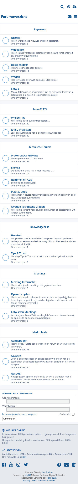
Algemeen (40, 29)
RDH (24, 456)
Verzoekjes (17, 49)
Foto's (15, 89)
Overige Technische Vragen (28, 206)
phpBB (28, 475)
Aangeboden (19, 340)
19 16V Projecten (21, 129)
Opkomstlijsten (20, 294)
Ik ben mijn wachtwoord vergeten (19, 414)
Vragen (15, 76)
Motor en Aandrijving (24, 155)
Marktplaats (39, 332)
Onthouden (66, 414)
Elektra (15, 167)
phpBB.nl (52, 478)
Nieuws (15, 37)
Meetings (39, 273)
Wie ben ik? (18, 117)
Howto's (16, 235)
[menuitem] (62, 7)
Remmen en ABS (21, 179)
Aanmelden (9, 393)
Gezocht (16, 355)
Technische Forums (40, 147)
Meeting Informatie (23, 282)
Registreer (26, 393)
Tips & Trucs (18, 253)
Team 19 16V (40, 109)
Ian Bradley (47, 472)
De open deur (19, 64)
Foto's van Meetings (23, 312)
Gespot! (16, 373)
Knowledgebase (39, 226)
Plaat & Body (19, 191)
